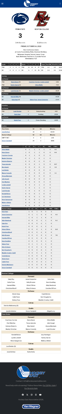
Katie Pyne (17, 120)
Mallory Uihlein (6, 202)
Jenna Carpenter (43, 99)
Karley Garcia (15, 85)
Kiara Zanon (15, 82)
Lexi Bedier (5, 170)
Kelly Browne (6, 235)
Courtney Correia (34, 82)
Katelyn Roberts (7, 161)
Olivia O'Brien (6, 229)
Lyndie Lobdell (44, 82)
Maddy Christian (34, 91)
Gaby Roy (5, 223)
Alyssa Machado (7, 176)
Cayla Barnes (6, 256)
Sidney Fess (33, 99)
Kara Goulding (6, 241)
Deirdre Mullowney (7, 264)
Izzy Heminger (6, 196)
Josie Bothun (6, 132)
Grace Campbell (7, 140)
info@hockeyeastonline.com (34, 381)
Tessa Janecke (6, 164)
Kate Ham (15, 99)
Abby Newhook (6, 220)
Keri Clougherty (7, 250)
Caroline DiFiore (7, 238)
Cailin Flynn (5, 261)
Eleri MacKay (6, 182)
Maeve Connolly (7, 173)
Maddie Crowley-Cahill (9, 253)
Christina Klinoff (7, 232)
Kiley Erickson (6, 247)
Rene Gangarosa (7, 199)
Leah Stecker (15, 91)
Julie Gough (5, 179)
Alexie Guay (5, 259)
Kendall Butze (6, 193)
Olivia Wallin (39, 85)
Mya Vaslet (5, 167)
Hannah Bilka (15, 96)
